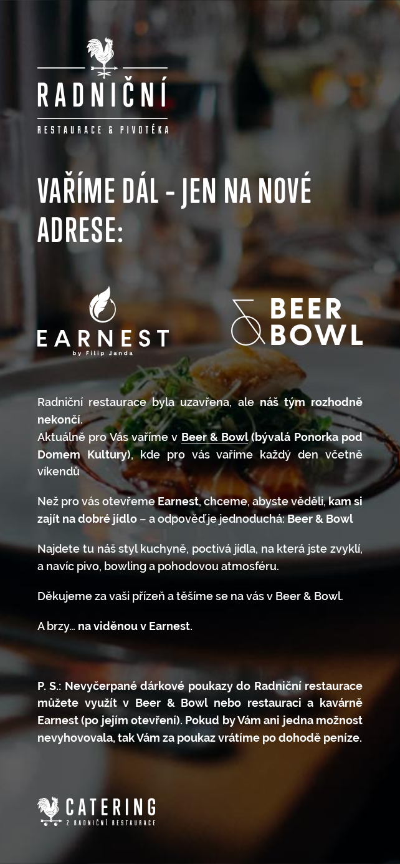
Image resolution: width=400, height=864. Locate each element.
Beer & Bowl (215, 437)
